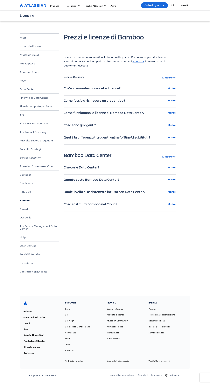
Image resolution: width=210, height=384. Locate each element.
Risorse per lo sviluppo (159, 327)
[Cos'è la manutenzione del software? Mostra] (120, 88)
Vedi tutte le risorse (159, 361)
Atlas (23, 37)
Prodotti (56, 5)
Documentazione (156, 321)
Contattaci (28, 353)
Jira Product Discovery (33, 132)
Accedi (184, 5)
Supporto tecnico (115, 309)
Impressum (156, 375)
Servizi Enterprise (30, 254)
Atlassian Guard (29, 72)
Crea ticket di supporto (119, 361)
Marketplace (27, 63)
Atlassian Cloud (29, 55)
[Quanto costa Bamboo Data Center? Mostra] (120, 179)
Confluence (26, 183)
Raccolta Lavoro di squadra (36, 140)
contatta (138, 61)
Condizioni (143, 375)
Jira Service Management (77, 327)
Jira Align (69, 321)
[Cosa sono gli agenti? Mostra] (120, 125)
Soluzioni (73, 5)
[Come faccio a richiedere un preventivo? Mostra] (120, 100)
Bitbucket (25, 192)
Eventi (26, 323)
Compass (25, 175)
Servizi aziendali (156, 333)
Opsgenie (25, 217)
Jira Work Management (34, 123)
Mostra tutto (169, 77)
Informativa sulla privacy (122, 375)
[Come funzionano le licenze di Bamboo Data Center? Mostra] (120, 112)
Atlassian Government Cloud (37, 166)
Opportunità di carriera (34, 317)
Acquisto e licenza (115, 315)
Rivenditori (26, 263)
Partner (152, 309)
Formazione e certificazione (161, 315)
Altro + (114, 5)
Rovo (23, 80)
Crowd (24, 209)
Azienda (27, 311)
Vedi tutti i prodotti (75, 361)
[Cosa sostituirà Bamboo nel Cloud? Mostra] (120, 204)
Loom (67, 338)
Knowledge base (115, 327)
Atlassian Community (117, 321)
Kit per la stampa (31, 347)
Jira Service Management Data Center (38, 227)
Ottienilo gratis (154, 5)
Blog (25, 329)
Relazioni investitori (33, 335)
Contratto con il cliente (33, 271)
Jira (22, 114)
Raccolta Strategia (31, 149)
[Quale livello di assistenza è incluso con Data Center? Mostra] (120, 192)
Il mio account (113, 338)
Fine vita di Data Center (34, 97)
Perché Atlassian (95, 5)
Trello (67, 344)
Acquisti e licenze (30, 46)
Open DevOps (28, 246)
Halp (23, 237)
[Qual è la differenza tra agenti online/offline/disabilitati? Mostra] (120, 137)
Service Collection (30, 157)
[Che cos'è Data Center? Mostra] (120, 167)
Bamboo (25, 200)
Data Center (27, 89)
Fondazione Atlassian (34, 341)
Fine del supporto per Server (36, 106)
